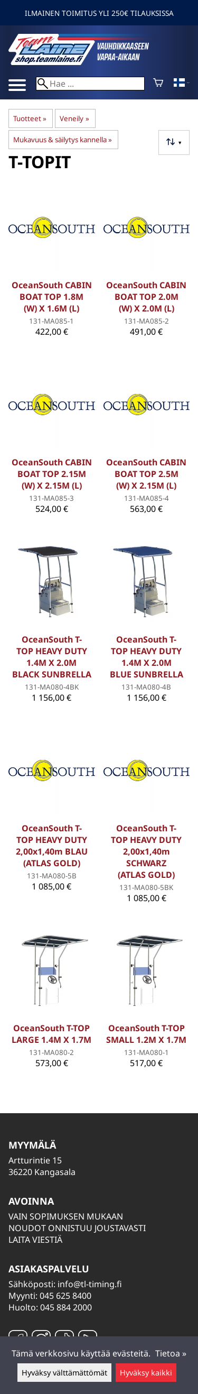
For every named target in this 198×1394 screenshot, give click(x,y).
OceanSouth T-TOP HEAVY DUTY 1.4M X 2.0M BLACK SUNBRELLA (51, 657)
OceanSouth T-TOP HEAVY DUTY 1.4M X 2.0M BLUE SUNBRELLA (146, 657)
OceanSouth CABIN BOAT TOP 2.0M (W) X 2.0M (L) (146, 296)
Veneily (74, 118)
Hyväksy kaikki (146, 1373)
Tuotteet (29, 118)
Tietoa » (170, 1353)
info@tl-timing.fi (90, 1284)
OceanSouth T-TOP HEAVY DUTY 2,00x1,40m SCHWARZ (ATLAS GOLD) (146, 851)
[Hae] (90, 83)
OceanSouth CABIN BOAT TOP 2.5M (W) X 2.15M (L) (146, 473)
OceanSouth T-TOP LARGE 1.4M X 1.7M (51, 1034)
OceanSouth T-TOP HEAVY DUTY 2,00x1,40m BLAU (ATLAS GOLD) (52, 845)
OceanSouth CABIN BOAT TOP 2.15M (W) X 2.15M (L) (52, 473)
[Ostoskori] (158, 83)
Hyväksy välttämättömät (64, 1373)
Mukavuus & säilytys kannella (62, 139)
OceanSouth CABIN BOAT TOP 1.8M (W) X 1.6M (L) (52, 296)
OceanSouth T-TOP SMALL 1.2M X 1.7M (146, 1034)
